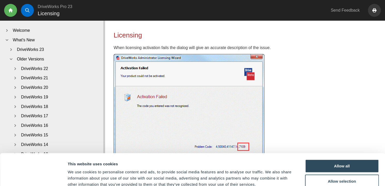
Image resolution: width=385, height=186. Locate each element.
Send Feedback (345, 10)
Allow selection (342, 151)
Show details (271, 176)
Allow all (342, 135)
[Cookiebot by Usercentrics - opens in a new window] (33, 176)
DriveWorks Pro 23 (55, 6)
